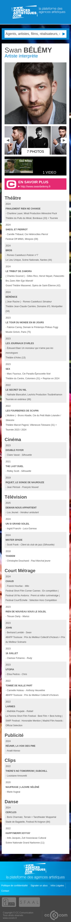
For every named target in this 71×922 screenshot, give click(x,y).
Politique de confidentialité (14, 885)
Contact (5, 891)
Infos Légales (58, 885)
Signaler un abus (39, 885)
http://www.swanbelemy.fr (36, 186)
